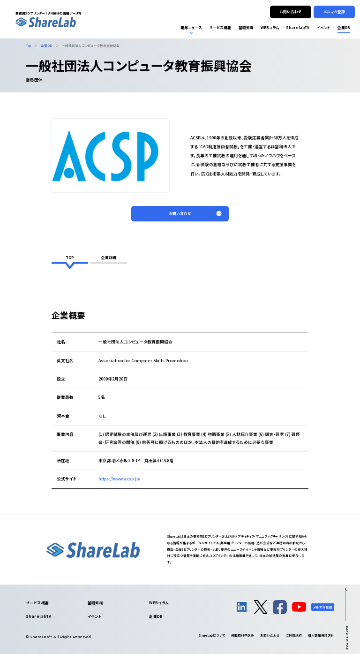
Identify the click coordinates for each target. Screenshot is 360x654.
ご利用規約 (294, 635)
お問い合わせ (270, 635)
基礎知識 (96, 602)
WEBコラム (159, 602)
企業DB (155, 616)
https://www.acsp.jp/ (119, 479)
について (211, 635)
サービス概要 (37, 602)
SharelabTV (39, 616)
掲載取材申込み (242, 635)
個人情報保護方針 (321, 635)
